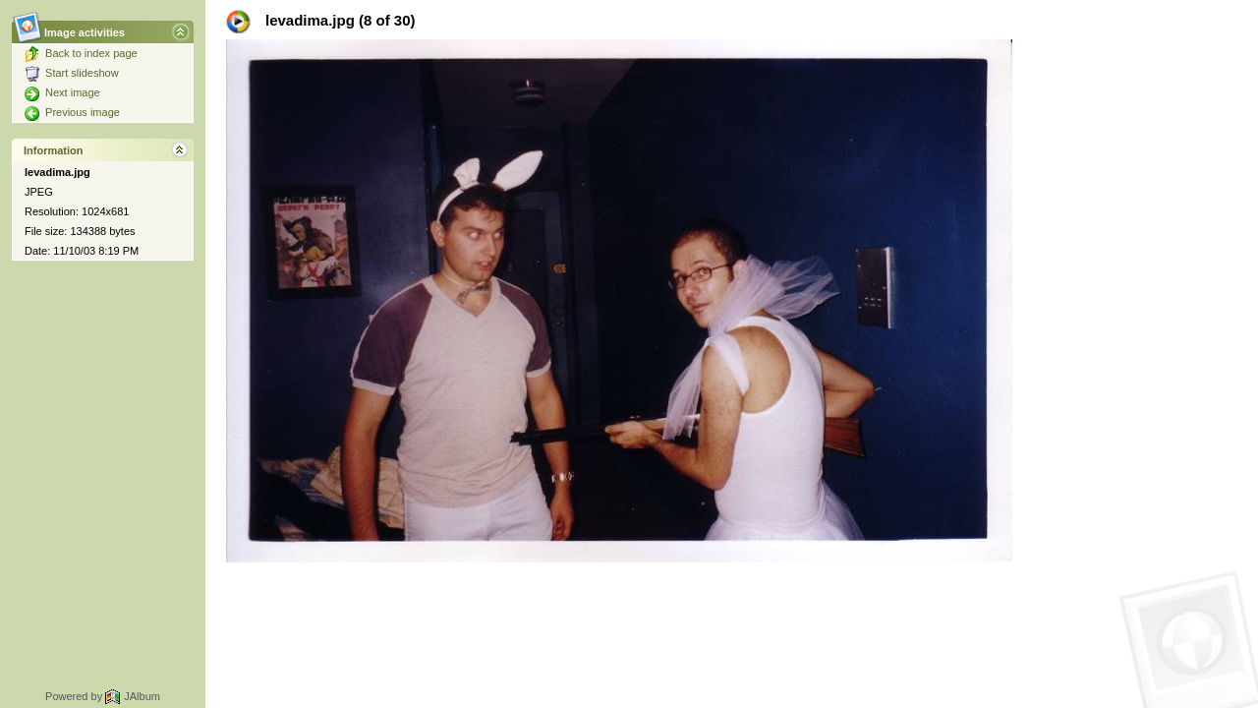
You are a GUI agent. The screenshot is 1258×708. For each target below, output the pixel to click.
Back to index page (81, 53)
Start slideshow (72, 73)
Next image (62, 92)
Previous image (72, 112)
